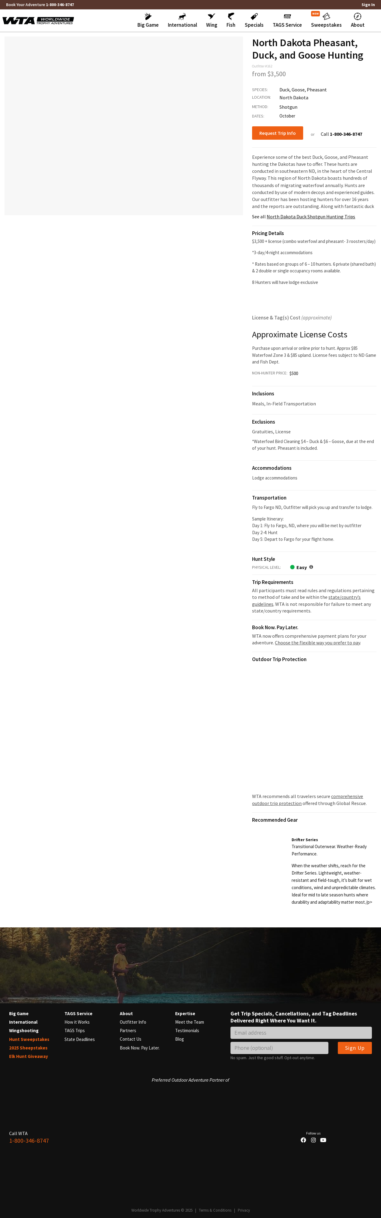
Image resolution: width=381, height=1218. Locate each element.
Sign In (368, 4)
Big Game (19, 1013)
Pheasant (317, 89)
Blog (179, 1039)
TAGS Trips (74, 1030)
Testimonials (187, 1030)
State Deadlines (79, 1039)
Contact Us (130, 1039)
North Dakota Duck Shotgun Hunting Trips (311, 216)
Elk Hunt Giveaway (28, 1056)
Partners (128, 1030)
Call (341, 134)
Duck (284, 89)
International (23, 1022)
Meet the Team (189, 1022)
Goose (298, 89)
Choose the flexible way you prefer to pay (317, 642)
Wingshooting (24, 1030)
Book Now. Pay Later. (140, 1047)
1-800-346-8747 (60, 4)
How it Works (77, 1022)
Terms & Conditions (215, 1209)
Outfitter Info (133, 1022)
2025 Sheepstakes (28, 1047)
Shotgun (288, 107)
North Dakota (293, 97)
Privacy (244, 1209)
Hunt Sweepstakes (29, 1039)
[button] (148, 20)
